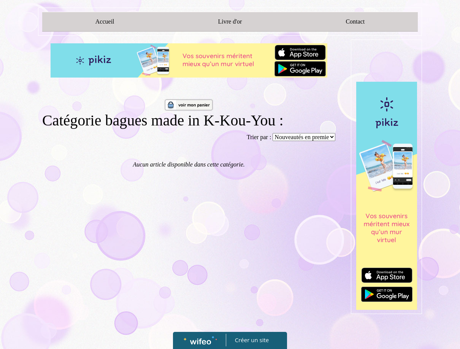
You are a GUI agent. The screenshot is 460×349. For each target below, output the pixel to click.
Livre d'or (230, 21)
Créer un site (252, 340)
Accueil (104, 21)
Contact (355, 21)
